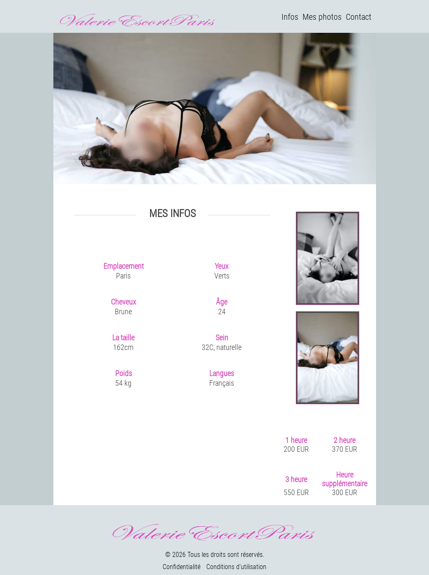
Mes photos (322, 17)
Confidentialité (181, 567)
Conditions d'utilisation (236, 567)
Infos (290, 17)
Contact (358, 17)
